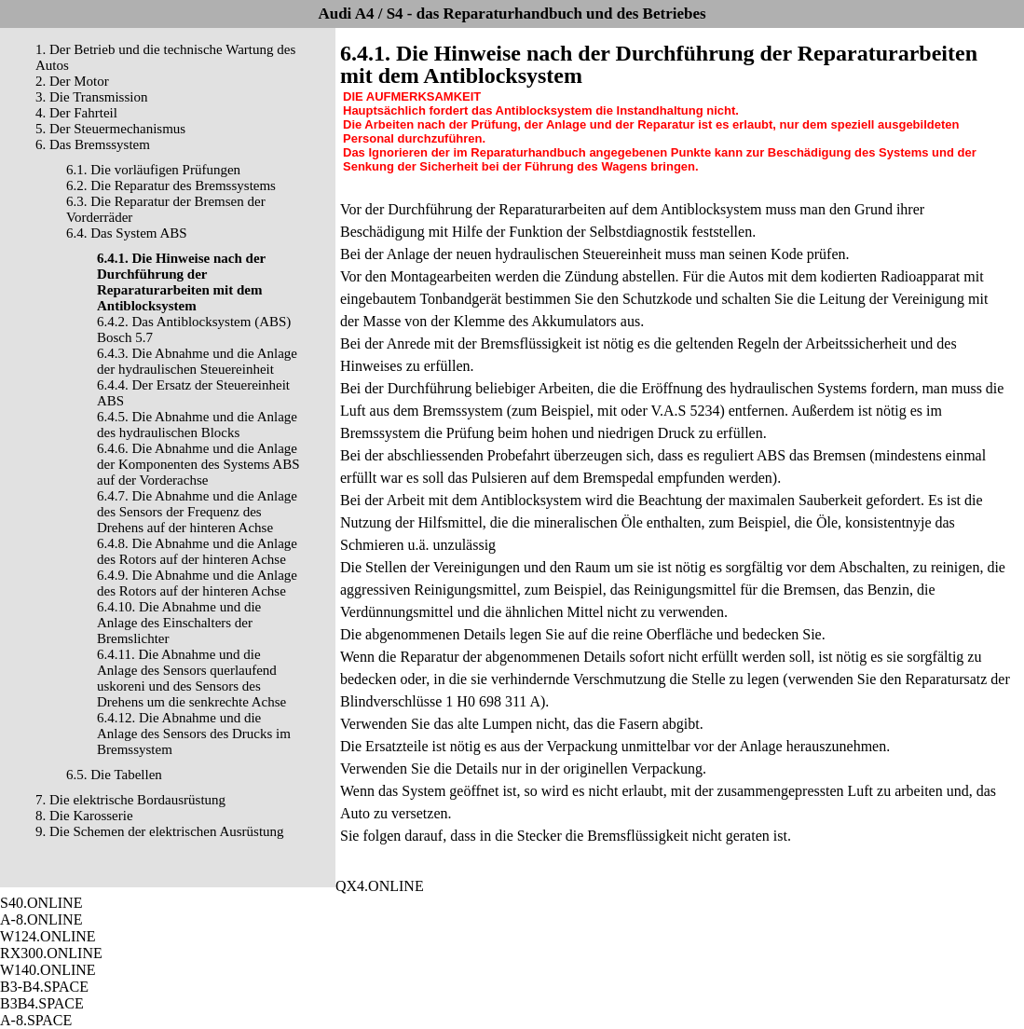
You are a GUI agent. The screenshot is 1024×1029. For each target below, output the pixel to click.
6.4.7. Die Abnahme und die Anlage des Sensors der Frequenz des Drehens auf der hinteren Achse (197, 511)
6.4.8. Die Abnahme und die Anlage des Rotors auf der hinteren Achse (197, 551)
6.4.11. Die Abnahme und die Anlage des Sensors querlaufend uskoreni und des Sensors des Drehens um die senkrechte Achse (191, 678)
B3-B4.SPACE (44, 987)
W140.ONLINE (48, 970)
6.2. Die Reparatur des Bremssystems (171, 185)
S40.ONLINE (41, 903)
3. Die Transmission (91, 96)
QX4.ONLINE (379, 886)
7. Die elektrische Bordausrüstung (130, 799)
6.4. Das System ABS (126, 233)
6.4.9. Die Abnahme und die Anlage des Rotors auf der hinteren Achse (197, 583)
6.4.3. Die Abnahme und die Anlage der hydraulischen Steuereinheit (197, 361)
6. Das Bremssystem (92, 144)
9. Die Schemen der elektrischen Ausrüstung (159, 831)
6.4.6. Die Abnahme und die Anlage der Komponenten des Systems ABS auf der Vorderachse (198, 464)
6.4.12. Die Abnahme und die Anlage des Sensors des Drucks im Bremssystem (194, 733)
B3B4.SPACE (42, 1003)
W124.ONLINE (48, 936)
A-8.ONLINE (41, 919)
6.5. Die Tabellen (114, 774)
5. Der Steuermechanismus (110, 128)
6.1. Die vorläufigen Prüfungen (153, 169)
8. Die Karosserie (84, 815)
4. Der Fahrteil (76, 112)
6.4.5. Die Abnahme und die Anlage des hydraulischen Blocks (197, 424)
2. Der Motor (72, 81)
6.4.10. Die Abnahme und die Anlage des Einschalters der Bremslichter (179, 622)
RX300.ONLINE (51, 953)
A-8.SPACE (36, 1020)
